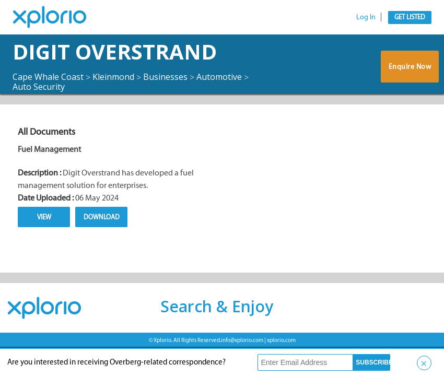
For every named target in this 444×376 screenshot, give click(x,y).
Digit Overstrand (115, 51)
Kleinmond (113, 76)
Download (102, 217)
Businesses (165, 76)
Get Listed (409, 17)
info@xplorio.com (242, 340)
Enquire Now (410, 66)
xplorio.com (281, 340)
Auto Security (39, 86)
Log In (366, 17)
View (44, 217)
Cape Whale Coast (48, 76)
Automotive (219, 76)
